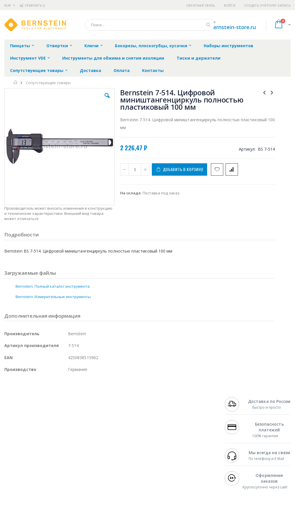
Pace (49, 418)
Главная (16, 82)
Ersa (25, 418)
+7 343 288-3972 (239, 435)
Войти (229, 5)
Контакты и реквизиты (187, 421)
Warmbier (32, 463)
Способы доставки (193, 435)
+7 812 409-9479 (239, 424)
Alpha (35, 441)
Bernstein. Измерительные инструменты (53, 286)
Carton (69, 452)
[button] (84, 99)
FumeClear (27, 424)
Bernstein (12, 474)
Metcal (48, 424)
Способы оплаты (191, 447)
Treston (11, 463)
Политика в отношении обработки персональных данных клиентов (135, 444)
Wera (49, 474)
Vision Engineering (20, 452)
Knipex (33, 474)
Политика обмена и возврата (130, 430)
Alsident (83, 418)
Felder (50, 441)
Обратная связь (200, 5)
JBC (37, 418)
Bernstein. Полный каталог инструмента (53, 276)
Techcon (53, 463)
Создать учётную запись (267, 5)
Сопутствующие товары (48, 83)
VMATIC (72, 463)
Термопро (68, 424)
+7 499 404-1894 (239, 418)
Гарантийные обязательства (129, 418)
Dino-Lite (49, 452)
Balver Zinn (14, 441)
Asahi (66, 441)
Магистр (12, 430)
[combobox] (150, 25)
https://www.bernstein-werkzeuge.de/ (113, 503)
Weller (65, 418)
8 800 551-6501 (240, 441)
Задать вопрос (116, 458)
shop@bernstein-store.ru (224, 27)
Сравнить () (32, 5)
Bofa (8, 424)
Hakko (10, 418)
